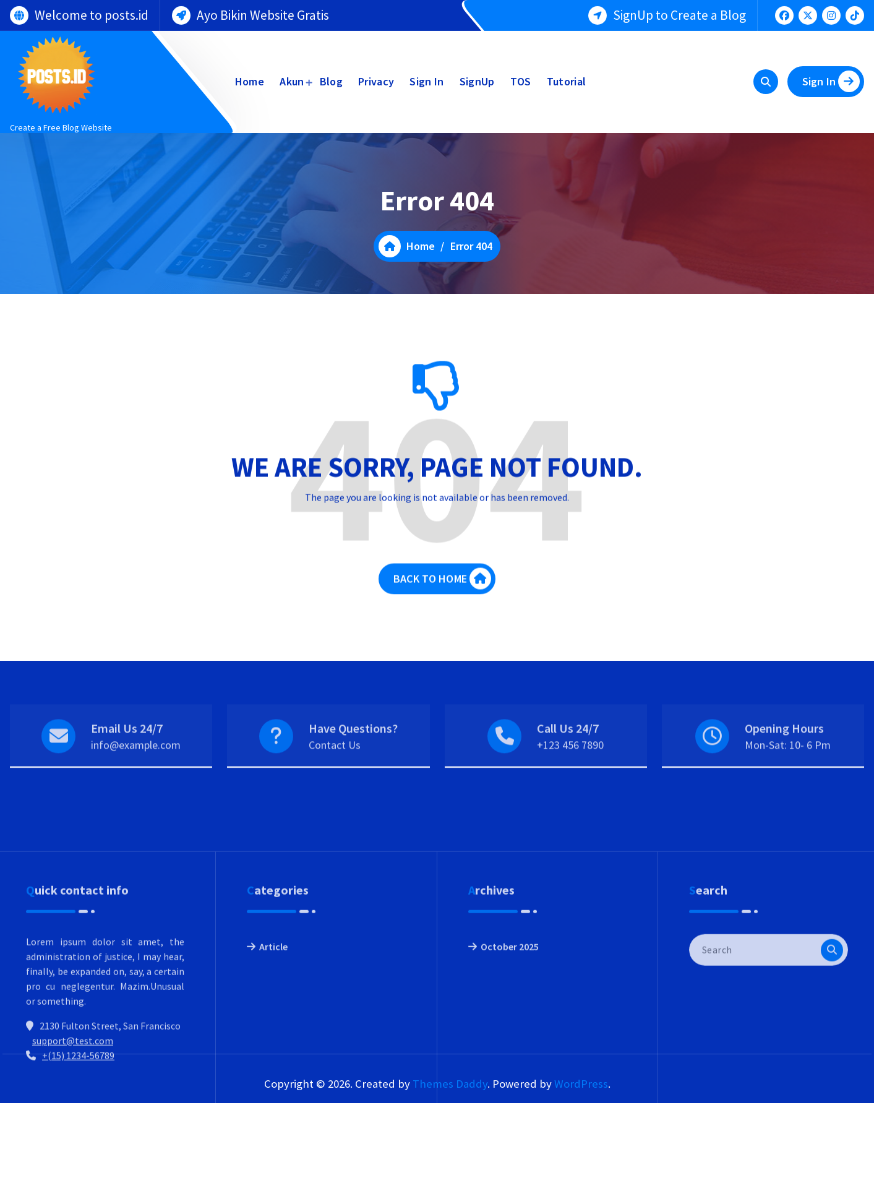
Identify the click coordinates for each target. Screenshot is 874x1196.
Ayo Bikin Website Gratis (263, 14)
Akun (292, 81)
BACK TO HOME (442, 587)
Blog (331, 81)
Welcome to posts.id (91, 14)
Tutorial (566, 81)
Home (249, 81)
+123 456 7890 (570, 764)
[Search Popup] (765, 81)
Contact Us (335, 764)
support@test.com (72, 1113)
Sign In (426, 81)
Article (273, 1019)
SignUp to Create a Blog (679, 14)
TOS (520, 81)
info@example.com (136, 764)
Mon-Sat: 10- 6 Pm (788, 764)
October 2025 (510, 1019)
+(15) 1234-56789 (78, 1128)
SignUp (477, 81)
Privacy (376, 81)
